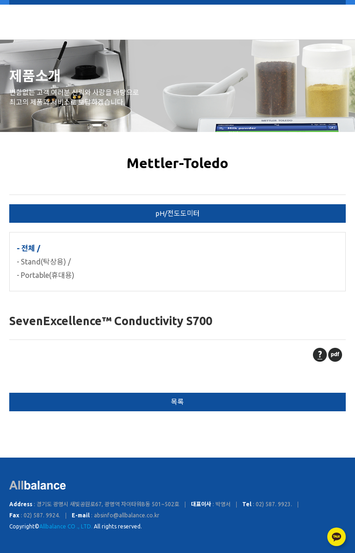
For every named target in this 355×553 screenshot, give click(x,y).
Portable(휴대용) (47, 275)
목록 (177, 402)
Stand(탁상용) (43, 262)
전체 (28, 248)
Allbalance (177, 22)
